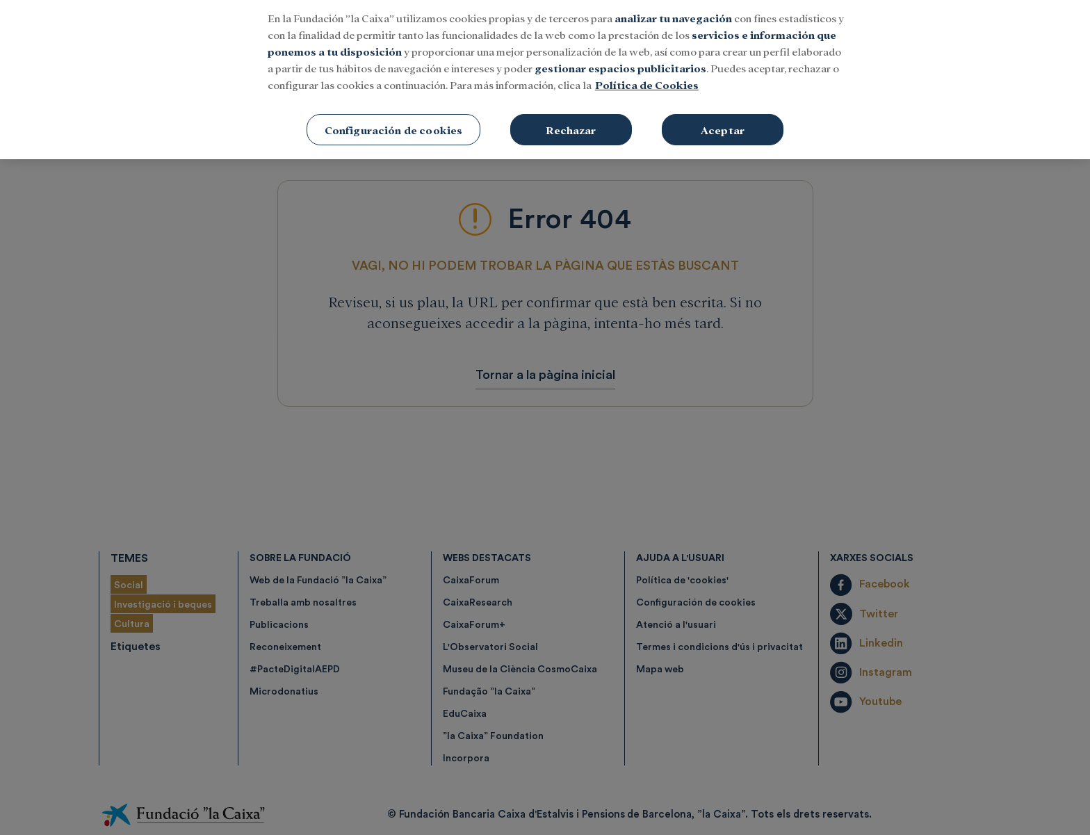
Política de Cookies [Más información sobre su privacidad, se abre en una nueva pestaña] (647, 76)
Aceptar (723, 122)
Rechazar (571, 122)
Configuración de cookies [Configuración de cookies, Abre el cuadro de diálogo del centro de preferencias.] (394, 122)
